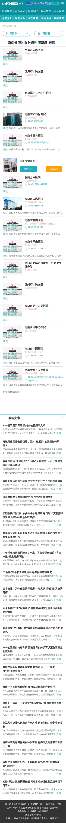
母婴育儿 (7, 18)
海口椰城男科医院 (11, 392)
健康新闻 (7, 11)
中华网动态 (43, 811)
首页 (5, 26)
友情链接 (32, 811)
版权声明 (54, 808)
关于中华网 (12, 808)
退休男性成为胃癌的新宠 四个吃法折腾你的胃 (28, 497)
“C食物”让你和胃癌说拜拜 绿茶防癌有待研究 (27, 572)
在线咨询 (54, 169)
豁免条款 (22, 811)
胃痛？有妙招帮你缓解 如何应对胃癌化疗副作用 (29, 686)
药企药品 (20, 11)
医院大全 (20, 18)
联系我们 (33, 808)
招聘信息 (43, 808)
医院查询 (33, 18)
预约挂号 (28, 169)
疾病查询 (59, 18)
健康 (21, 3)
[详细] (58, 433)
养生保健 (59, 11)
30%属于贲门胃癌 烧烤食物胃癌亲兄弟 (24, 425)
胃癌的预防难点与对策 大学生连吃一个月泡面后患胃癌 (32, 480)
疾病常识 (46, 11)
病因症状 (33, 11)
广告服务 (23, 808)
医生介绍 (46, 18)
